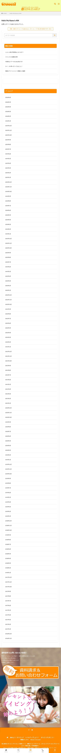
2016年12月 (8, 633)
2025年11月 (8, 130)
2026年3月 (8, 111)
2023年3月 (8, 281)
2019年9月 (8, 478)
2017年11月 (8, 582)
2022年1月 (8, 346)
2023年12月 (8, 238)
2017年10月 (8, 586)
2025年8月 (8, 144)
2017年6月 (8, 605)
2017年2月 (8, 624)
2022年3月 (8, 337)
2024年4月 (8, 219)
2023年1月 (8, 290)
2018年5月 (8, 553)
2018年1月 (8, 572)
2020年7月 (8, 431)
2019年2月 (8, 511)
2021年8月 (8, 370)
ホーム (6, 750)
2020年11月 (8, 412)
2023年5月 (8, 271)
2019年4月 (8, 502)
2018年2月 (8, 568)
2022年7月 (8, 318)
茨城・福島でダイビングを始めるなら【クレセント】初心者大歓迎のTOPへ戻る (30, 29)
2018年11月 (8, 525)
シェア (18, 750)
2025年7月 (8, 149)
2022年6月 (8, 323)
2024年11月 (8, 187)
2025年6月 (8, 154)
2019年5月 (8, 497)
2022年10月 (8, 304)
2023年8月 (8, 257)
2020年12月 (8, 408)
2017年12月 (8, 577)
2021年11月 (8, 356)
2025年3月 (8, 168)
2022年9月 (8, 309)
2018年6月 (8, 549)
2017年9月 (8, 591)
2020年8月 (8, 426)
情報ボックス (24, 739)
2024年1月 (8, 234)
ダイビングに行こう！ (47, 737)
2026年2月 (8, 116)
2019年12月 (8, 464)
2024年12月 (8, 182)
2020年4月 (8, 445)
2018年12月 (8, 521)
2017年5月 (8, 610)
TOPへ (55, 750)
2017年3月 (8, 619)
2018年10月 (8, 530)
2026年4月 (8, 107)
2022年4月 (8, 332)
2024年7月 (8, 205)
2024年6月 (8, 210)
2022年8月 (8, 314)
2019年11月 (8, 469)
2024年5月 (8, 215)
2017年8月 (8, 596)
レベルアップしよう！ (32, 737)
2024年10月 (8, 191)
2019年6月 (8, 492)
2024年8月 (8, 201)
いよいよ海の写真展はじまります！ (14, 52)
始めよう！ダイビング (17, 737)
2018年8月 (8, 539)
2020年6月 (8, 436)
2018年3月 (8, 563)
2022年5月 (8, 328)
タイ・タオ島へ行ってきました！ (14, 66)
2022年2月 (8, 342)
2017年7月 (8, 600)
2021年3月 (8, 394)
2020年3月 (8, 450)
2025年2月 (8, 172)
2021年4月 (8, 389)
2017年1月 (8, 629)
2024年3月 (8, 224)
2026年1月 (8, 121)
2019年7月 (8, 488)
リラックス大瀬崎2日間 (11, 57)
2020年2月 (8, 455)
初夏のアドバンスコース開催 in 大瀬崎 (15, 71)
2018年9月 (8, 535)
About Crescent (35, 739)
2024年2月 (8, 229)
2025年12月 (8, 125)
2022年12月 (8, 295)
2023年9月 (8, 252)
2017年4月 (8, 615)
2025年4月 (8, 163)
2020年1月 (8, 459)
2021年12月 (8, 351)
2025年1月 (8, 177)
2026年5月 (8, 102)
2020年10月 (8, 417)
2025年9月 (8, 139)
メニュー (30, 750)
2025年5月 (8, 158)
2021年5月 (8, 384)
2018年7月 (8, 544)
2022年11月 (8, 299)
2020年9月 (8, 422)
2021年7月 (8, 375)
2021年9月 (8, 365)
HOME (5, 13)
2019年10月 (8, 473)
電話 (43, 750)
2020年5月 (8, 441)
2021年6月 (8, 379)
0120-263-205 (9, 81)
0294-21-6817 (32, 9)
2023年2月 (8, 285)
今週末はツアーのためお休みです (14, 61)
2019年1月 (8, 516)
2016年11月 (8, 638)
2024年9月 (8, 196)
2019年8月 (8, 483)
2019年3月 (8, 506)
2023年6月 (8, 266)
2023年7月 (8, 262)
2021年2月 (8, 398)
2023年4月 (8, 276)
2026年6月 (8, 97)
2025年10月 (8, 135)
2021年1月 (8, 403)
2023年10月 (8, 248)
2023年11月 (8, 243)
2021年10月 (8, 361)
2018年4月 (8, 558)
